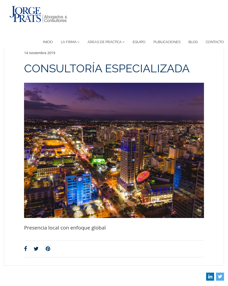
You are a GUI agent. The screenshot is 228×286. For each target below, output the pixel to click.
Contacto (215, 42)
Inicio (48, 42)
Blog (193, 42)
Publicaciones (167, 42)
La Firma (70, 42)
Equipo (139, 42)
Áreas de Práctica (106, 42)
